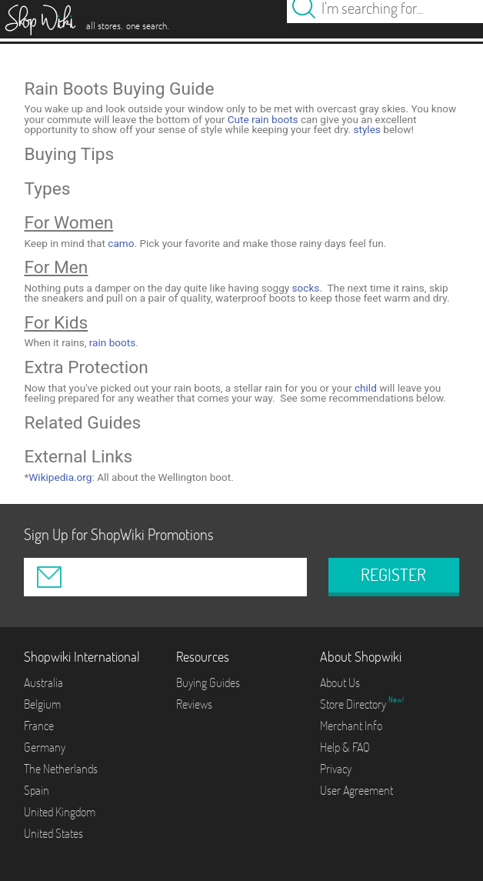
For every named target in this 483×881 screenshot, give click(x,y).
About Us (340, 682)
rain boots (112, 342)
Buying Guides (208, 682)
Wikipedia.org (60, 477)
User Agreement (356, 790)
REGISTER (393, 575)
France (39, 725)
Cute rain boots (263, 119)
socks (306, 288)
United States (53, 833)
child (366, 388)
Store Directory (354, 704)
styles (366, 129)
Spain (36, 790)
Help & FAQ (345, 747)
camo (121, 243)
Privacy (335, 768)
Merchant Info (351, 725)
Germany (44, 747)
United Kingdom (59, 811)
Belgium (42, 704)
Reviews (194, 704)
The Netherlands (61, 768)
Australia (43, 682)
